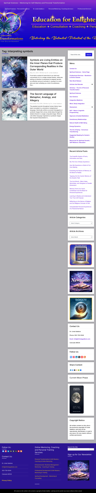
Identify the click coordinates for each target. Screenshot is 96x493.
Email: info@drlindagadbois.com (80, 339)
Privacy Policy (7, 480)
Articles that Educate (76, 84)
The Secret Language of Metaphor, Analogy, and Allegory (43, 97)
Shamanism (73, 107)
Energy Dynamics (75, 126)
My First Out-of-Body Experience (79, 162)
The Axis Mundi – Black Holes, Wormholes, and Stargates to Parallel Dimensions (81, 183)
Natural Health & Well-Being (78, 123)
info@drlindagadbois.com (9, 467)
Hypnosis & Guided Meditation (79, 116)
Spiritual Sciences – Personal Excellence (21, 9)
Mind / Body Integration (77, 103)
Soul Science (74, 96)
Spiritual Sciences (75, 93)
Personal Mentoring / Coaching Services (62, 9)
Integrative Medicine (76, 100)
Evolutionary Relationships (78, 119)
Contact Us (73, 68)
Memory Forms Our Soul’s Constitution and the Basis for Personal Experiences (78, 190)
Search (91, 449)
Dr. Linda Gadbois (41, 9)
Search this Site (73, 447)
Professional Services (85, 9)
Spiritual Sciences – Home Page (79, 72)
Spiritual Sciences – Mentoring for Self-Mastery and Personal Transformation (35, 3)
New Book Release (75, 81)
